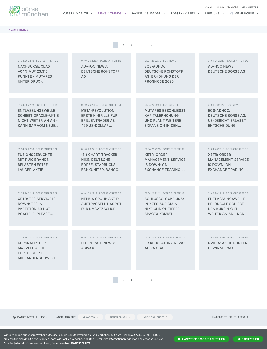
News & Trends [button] (112, 13)
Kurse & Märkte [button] (77, 13)
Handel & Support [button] (148, 13)
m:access (90, 317)
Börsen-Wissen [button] (185, 13)
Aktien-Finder (120, 317)
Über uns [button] (214, 13)
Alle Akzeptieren (248, 339)
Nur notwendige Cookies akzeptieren (201, 339)
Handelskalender (155, 317)
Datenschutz (80, 343)
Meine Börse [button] (244, 13)
